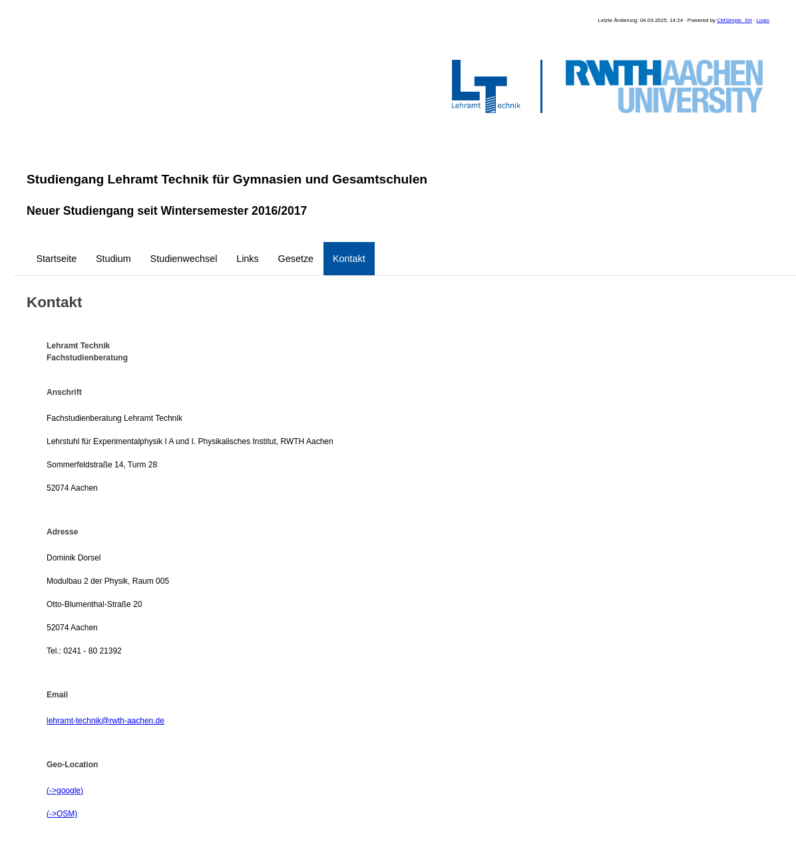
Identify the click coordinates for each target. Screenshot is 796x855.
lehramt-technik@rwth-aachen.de (105, 720)
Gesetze (296, 258)
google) (70, 790)
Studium (113, 258)
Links (247, 258)
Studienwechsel (184, 258)
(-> (52, 790)
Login (762, 20)
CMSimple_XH (734, 20)
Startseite (56, 258)
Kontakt (349, 258)
